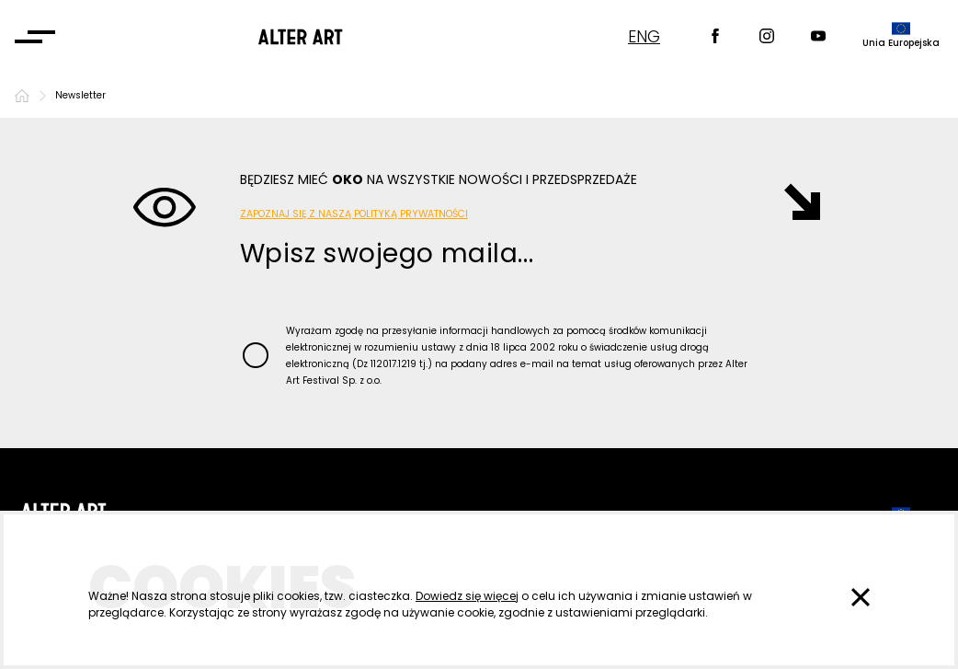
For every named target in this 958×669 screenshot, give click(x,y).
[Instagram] (767, 37)
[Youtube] (818, 37)
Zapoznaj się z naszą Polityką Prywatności (354, 214)
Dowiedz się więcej (467, 596)
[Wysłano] (792, 202)
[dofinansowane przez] (901, 37)
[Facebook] (715, 37)
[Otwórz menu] (35, 37)
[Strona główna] (22, 95)
